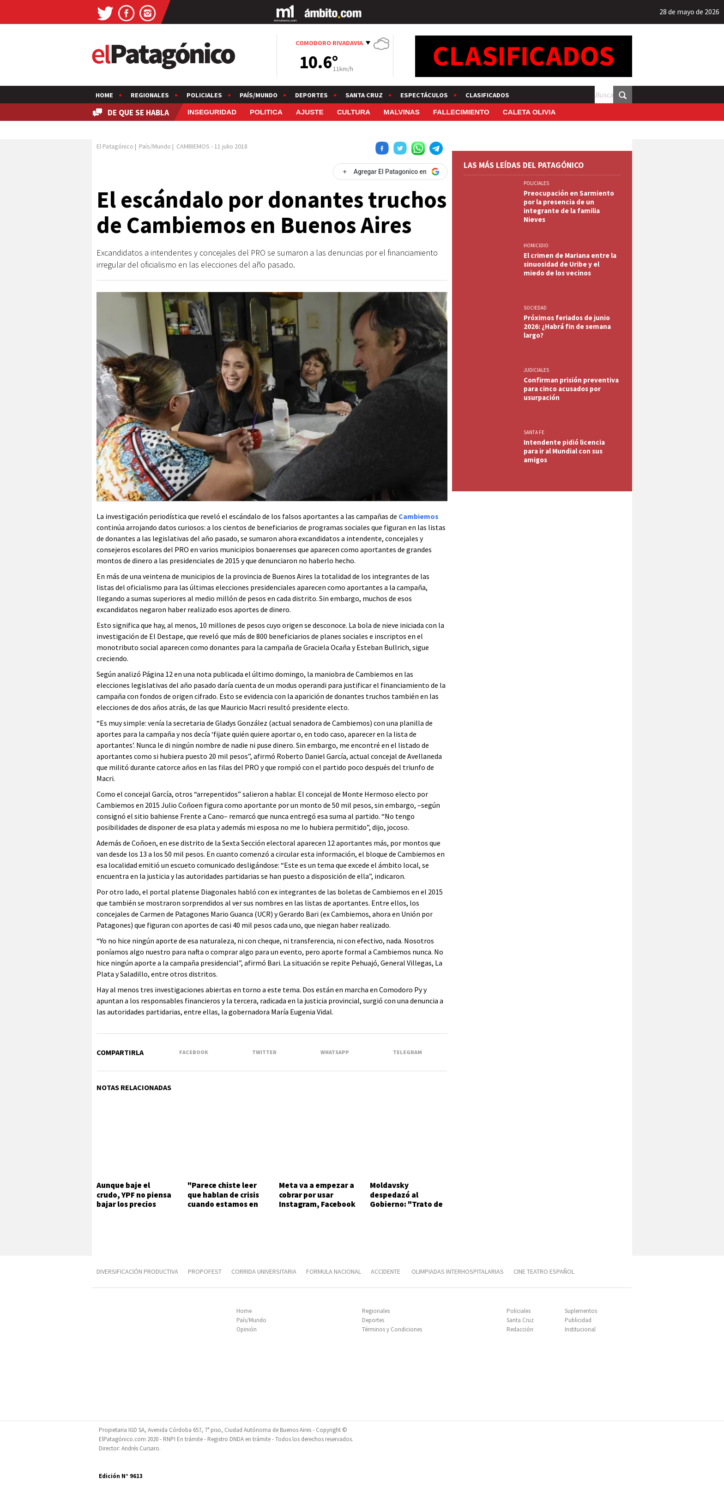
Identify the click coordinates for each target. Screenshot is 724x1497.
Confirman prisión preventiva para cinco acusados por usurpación (571, 389)
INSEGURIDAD (211, 112)
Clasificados (487, 95)
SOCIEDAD (535, 307)
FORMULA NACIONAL (333, 1271)
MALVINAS (402, 112)
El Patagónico (115, 146)
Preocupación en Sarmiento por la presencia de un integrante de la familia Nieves (569, 206)
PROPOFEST (205, 1271)
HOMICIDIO (536, 245)
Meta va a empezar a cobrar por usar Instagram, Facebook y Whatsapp (317, 1199)
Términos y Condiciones (392, 1329)
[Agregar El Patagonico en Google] (390, 171)
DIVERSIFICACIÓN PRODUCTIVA (137, 1271)
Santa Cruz (364, 95)
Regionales (150, 95)
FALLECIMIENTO (461, 112)
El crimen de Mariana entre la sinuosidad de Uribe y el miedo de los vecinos (570, 264)
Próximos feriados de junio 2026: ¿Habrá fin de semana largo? (567, 326)
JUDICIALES (536, 370)
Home (104, 95)
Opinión (246, 1329)
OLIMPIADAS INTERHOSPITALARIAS (457, 1271)
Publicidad (578, 1320)
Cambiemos (418, 516)
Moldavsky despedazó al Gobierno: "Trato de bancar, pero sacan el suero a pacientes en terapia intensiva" (408, 1208)
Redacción (520, 1329)
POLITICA (266, 112)
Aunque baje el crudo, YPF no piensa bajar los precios (134, 1194)
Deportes (311, 95)
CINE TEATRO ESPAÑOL (543, 1271)
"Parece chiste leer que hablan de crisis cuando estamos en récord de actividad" (224, 1199)
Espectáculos (424, 95)
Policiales (204, 95)
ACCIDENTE (386, 1271)
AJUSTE (310, 112)
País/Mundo (259, 95)
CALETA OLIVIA (529, 112)
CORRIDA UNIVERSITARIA (263, 1271)
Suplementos (581, 1311)
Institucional (580, 1329)
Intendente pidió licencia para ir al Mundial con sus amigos (564, 451)
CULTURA (353, 112)
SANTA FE (534, 432)
